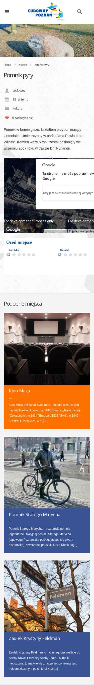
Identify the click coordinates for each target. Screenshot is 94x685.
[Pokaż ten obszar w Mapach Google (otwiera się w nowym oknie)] (13, 229)
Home (7, 64)
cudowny (19, 90)
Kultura (23, 64)
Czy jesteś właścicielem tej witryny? (68, 193)
